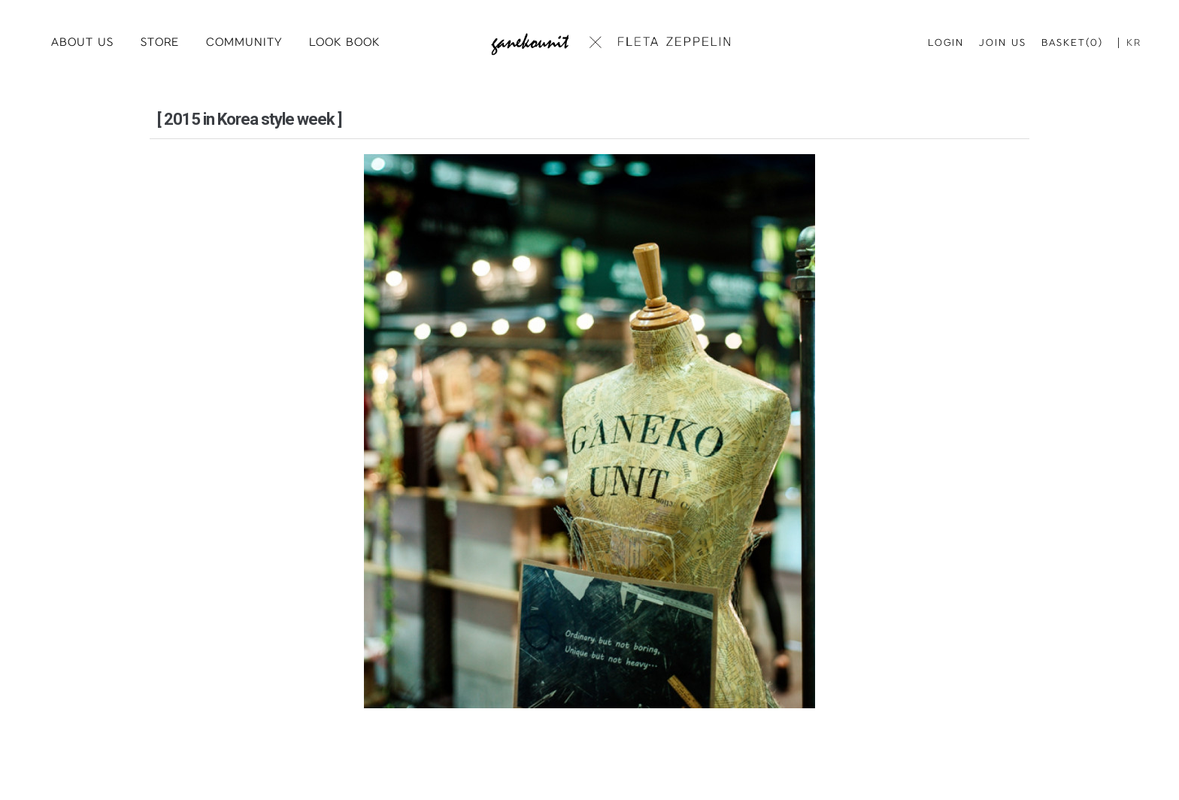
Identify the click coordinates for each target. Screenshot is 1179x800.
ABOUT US (82, 42)
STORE (160, 42)
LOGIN (946, 43)
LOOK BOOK (344, 42)
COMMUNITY (244, 42)
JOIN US (1002, 43)
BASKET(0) (1072, 43)
